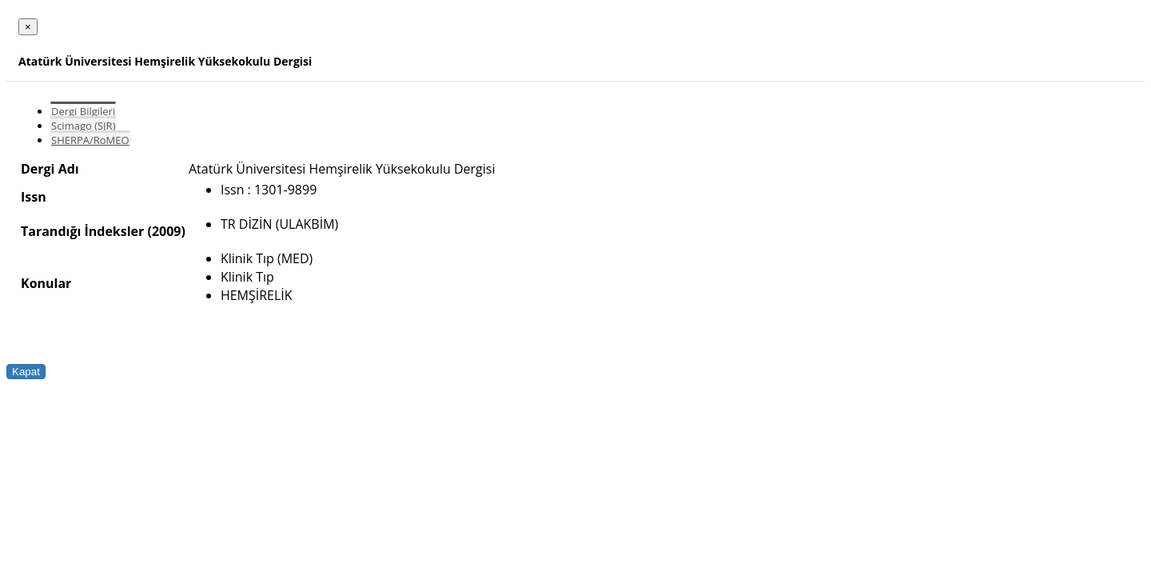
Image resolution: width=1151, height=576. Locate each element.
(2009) (166, 231)
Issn (33, 197)
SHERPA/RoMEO (90, 140)
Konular (46, 283)
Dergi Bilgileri (83, 111)
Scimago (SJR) (83, 125)
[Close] (28, 26)
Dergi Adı (50, 169)
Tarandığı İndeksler (82, 231)
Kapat (26, 372)
